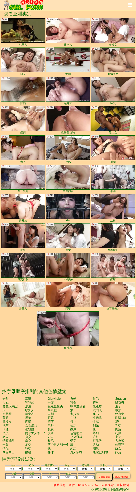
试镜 (5, 433)
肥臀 (23, 237)
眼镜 (28, 452)
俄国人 (97, 410)
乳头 (73, 402)
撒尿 (73, 429)
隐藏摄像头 (55, 406)
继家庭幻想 (100, 452)
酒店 (51, 421)
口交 (23, 61)
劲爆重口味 (68, 120)
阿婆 (68, 296)
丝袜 (113, 208)
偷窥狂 (119, 444)
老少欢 (74, 414)
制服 (118, 433)
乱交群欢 (23, 267)
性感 (96, 421)
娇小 (73, 421)
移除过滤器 (122, 477)
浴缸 (5, 402)
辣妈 (23, 91)
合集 (5, 444)
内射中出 (8, 452)
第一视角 (23, 179)
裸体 (51, 452)
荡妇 (96, 433)
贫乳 (96, 437)
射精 (113, 149)
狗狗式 (29, 402)
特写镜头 (8, 440)
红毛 (96, 398)
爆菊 (23, 120)
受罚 (73, 440)
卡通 (5, 429)
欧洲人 (29, 410)
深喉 (28, 398)
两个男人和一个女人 (61, 444)
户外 (73, 417)
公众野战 (76, 437)
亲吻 (51, 425)
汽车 (5, 425)
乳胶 (51, 429)
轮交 (28, 448)
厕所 (118, 429)
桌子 (118, 406)
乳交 (118, 425)
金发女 (113, 32)
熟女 (68, 237)
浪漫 (28, 406)
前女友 (29, 414)
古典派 (119, 440)
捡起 (73, 425)
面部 (28, 421)
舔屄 (73, 448)
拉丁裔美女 (113, 296)
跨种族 (23, 208)
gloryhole (54, 398)
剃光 (96, 425)
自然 (73, 398)
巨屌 (68, 149)
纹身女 (119, 414)
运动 (96, 444)
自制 (51, 414)
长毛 (51, 440)
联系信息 (60, 485)
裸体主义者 (78, 406)
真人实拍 (76, 452)
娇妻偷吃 (113, 237)
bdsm (68, 208)
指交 (28, 437)
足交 (28, 444)
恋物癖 (29, 429)
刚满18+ (120, 417)
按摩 (113, 267)
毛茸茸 (68, 91)
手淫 (113, 179)
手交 (51, 402)
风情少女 (113, 61)
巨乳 (113, 91)
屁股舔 (97, 406)
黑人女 (113, 120)
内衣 (51, 437)
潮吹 (96, 448)
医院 (51, 417)
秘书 (96, 414)
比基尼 (7, 414)
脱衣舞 (119, 402)
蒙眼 (5, 417)
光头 (5, 398)
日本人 (68, 32)
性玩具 (97, 417)
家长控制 (123, 485)
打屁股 (97, 440)
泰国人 (23, 296)
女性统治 (31, 425)
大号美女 (68, 267)
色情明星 (76, 433)
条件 (72, 485)
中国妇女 (68, 179)
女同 (68, 61)
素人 (23, 149)
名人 (5, 437)
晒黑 (118, 410)
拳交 (28, 440)
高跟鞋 (52, 410)
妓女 (118, 448)
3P (117, 421)
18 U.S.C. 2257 (88, 485)
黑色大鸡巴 (10, 406)
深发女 (7, 421)
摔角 (118, 452)
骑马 (96, 402)
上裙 (118, 437)
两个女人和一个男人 (39, 433)
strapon (120, 398)
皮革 (51, 433)
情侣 (5, 448)
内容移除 (107, 485)
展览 (28, 417)
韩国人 (23, 32)
